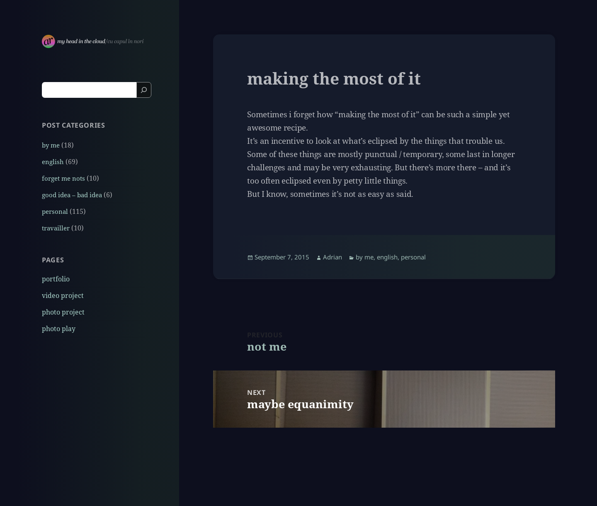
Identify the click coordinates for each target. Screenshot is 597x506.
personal (55, 211)
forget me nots (63, 178)
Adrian (332, 257)
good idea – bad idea (72, 195)
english (53, 161)
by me (51, 145)
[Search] (143, 90)
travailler (56, 228)
